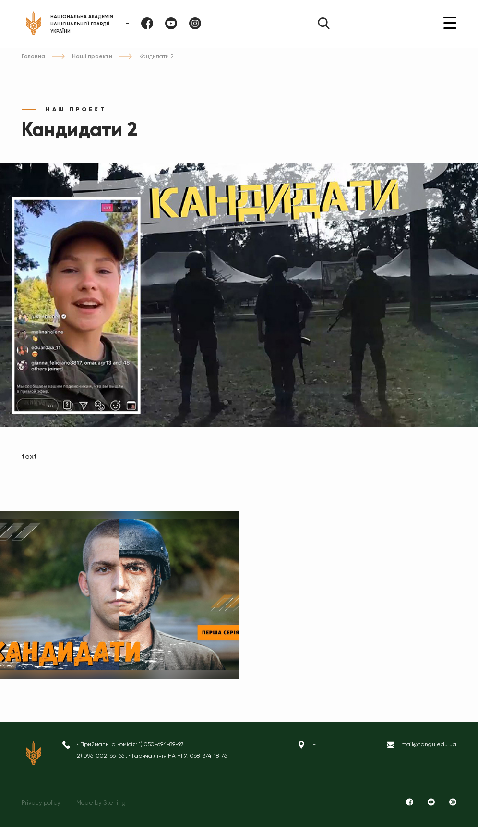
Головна (33, 56)
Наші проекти (92, 56)
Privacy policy (41, 802)
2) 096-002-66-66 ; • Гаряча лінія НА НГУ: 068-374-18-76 (152, 756)
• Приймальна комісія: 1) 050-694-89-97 (130, 744)
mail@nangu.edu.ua (428, 744)
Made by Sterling (101, 802)
